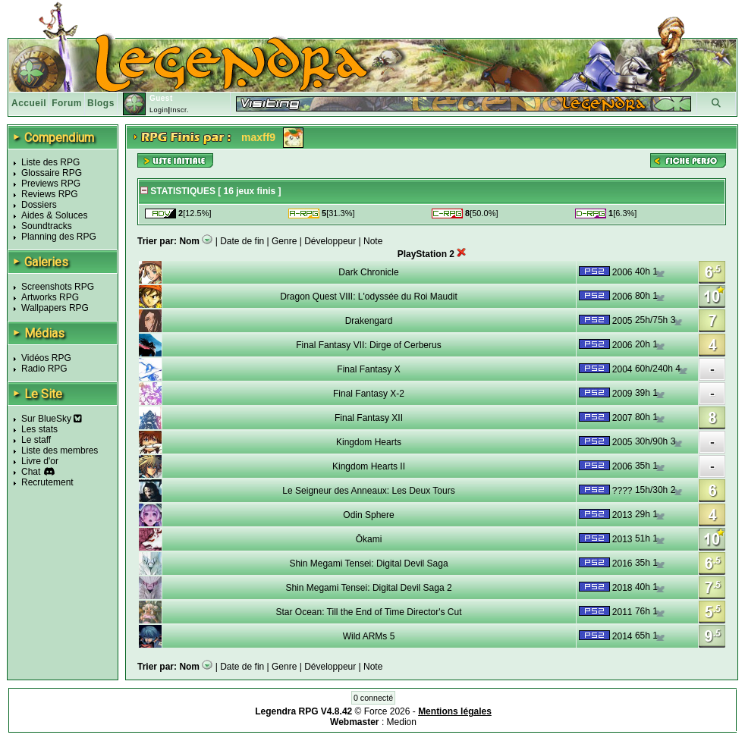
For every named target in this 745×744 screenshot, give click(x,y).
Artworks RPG (50, 297)
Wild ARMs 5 (369, 636)
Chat (30, 471)
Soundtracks (46, 226)
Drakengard (369, 320)
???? (622, 490)
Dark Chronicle (368, 272)
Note (372, 241)
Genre (284, 241)
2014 (622, 636)
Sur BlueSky (51, 418)
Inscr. (179, 110)
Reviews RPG (49, 194)
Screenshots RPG (57, 286)
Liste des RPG (50, 162)
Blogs (101, 103)
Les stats (39, 429)
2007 (622, 418)
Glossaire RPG (51, 173)
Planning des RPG (58, 236)
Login (158, 110)
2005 (622, 320)
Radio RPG (44, 368)
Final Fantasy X (368, 369)
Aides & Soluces (54, 215)
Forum (67, 103)
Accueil (28, 103)
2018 (622, 587)
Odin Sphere (368, 515)
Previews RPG (50, 183)
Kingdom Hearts (368, 442)
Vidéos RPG (46, 358)
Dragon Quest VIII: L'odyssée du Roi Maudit (368, 296)
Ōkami (369, 539)
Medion (402, 722)
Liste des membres (59, 450)
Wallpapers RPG (55, 308)
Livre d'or (39, 461)
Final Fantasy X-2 (368, 393)
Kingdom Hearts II (368, 466)
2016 (622, 563)
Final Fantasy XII (369, 418)
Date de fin (242, 241)
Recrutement (47, 482)
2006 (622, 272)
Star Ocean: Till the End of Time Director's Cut (368, 612)
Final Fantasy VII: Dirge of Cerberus (368, 345)
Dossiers (39, 204)
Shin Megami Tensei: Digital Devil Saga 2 (368, 587)
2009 (622, 393)
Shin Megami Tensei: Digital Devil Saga (368, 563)
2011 (622, 612)
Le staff (36, 440)
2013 (622, 515)
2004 (622, 369)
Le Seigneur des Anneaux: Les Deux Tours (368, 490)
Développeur (330, 241)
